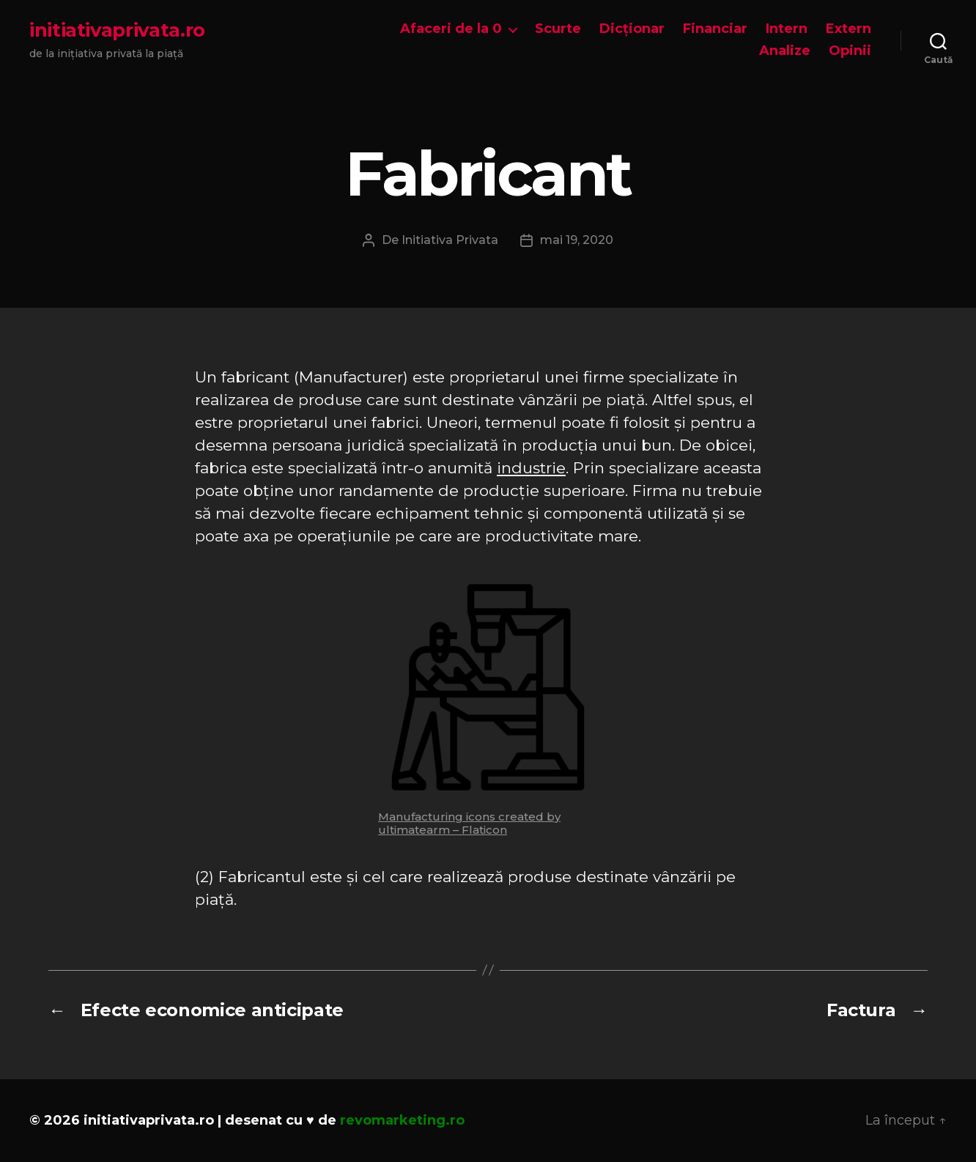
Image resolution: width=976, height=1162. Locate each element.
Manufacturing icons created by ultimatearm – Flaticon (469, 823)
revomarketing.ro (402, 1120)
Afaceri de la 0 (451, 29)
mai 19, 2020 (576, 240)
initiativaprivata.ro (117, 30)
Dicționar (632, 29)
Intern (786, 29)
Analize (784, 51)
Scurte (558, 29)
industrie (531, 468)
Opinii (850, 51)
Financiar (715, 29)
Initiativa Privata (450, 240)
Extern (848, 29)
